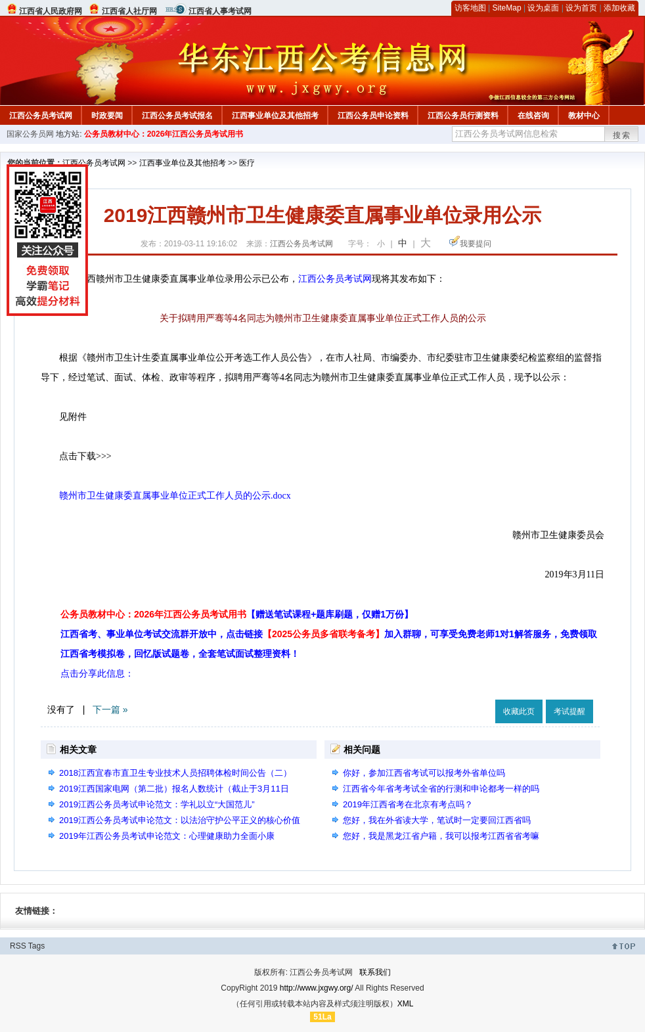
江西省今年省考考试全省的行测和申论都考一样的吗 (441, 789)
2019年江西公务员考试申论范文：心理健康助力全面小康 (167, 836)
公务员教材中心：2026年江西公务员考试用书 (164, 134)
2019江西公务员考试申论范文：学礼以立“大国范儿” (157, 804)
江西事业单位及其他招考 (275, 115)
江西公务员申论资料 (373, 115)
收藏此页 (519, 711)
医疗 (247, 163)
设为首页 (581, 7)
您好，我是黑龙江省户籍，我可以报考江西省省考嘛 (441, 836)
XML (405, 1003)
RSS (18, 946)
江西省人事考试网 (220, 11)
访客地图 (470, 7)
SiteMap (507, 7)
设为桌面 (543, 7)
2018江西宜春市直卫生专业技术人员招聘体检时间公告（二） (175, 773)
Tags (36, 946)
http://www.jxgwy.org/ (316, 988)
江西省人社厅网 (129, 11)
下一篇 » (110, 709)
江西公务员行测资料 (463, 115)
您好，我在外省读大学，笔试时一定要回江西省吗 (437, 820)
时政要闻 (107, 115)
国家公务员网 (30, 134)
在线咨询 (533, 115)
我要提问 (475, 243)
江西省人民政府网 (50, 11)
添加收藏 (619, 7)
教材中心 (584, 115)
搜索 (622, 135)
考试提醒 (569, 711)
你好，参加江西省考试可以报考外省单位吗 (424, 773)
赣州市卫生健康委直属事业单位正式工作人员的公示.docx (175, 496)
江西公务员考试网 (40, 115)
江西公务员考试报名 (177, 115)
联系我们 (375, 972)
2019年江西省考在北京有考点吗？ (408, 804)
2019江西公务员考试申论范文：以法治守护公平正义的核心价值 (179, 820)
